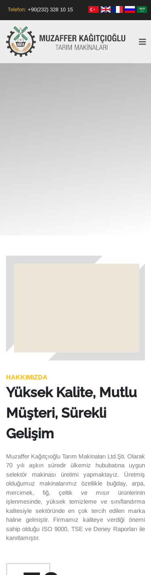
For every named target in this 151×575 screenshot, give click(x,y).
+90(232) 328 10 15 (50, 9)
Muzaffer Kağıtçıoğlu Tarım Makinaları (66, 41)
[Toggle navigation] (142, 44)
